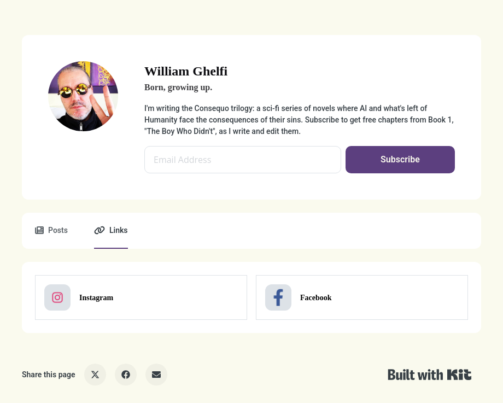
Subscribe (400, 159)
